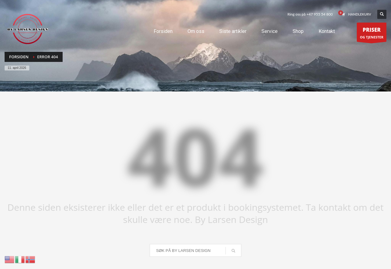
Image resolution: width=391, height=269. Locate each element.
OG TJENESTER (371, 34)
